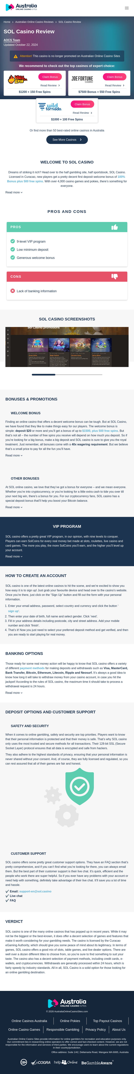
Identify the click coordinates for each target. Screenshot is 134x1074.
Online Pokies (70, 1021)
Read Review (50, 85)
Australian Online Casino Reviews (34, 21)
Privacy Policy (96, 1029)
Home (7, 21)
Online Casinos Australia (29, 1021)
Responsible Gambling (62, 1029)
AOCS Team (12, 40)
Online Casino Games (24, 1029)
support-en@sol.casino (35, 891)
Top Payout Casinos (107, 1021)
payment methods (32, 668)
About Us (119, 1029)
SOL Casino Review (69, 21)
